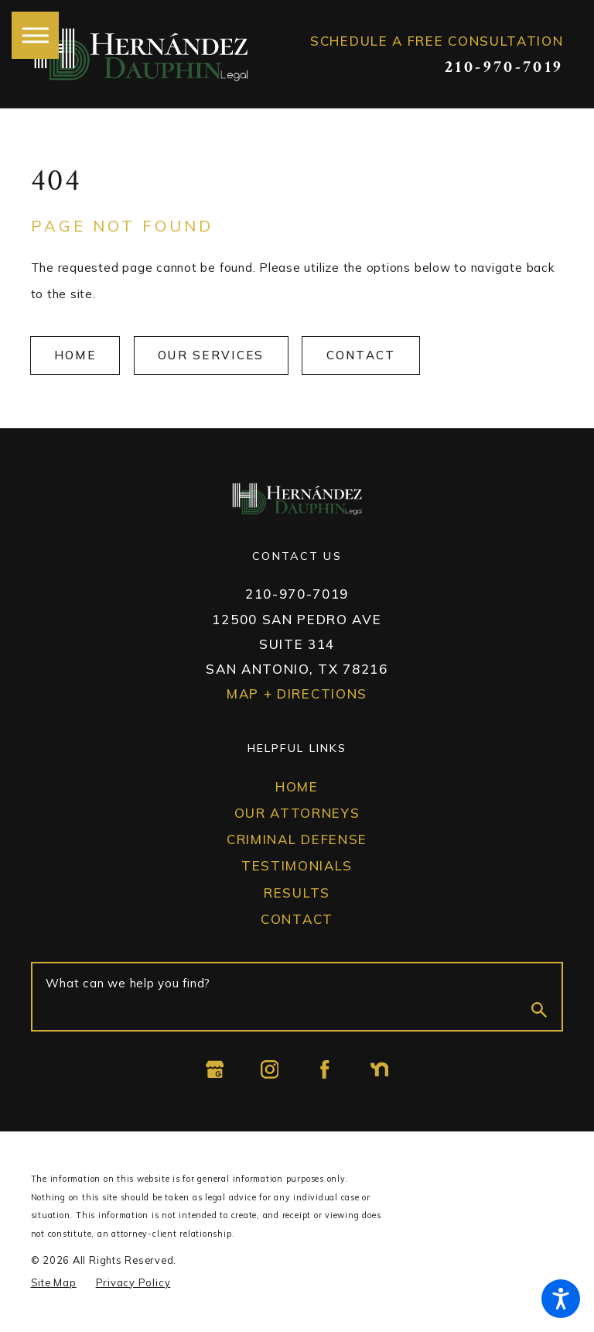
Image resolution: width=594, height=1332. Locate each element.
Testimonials (297, 865)
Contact (361, 355)
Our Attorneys (297, 813)
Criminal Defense (297, 839)
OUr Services (211, 355)
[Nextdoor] (379, 1069)
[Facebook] (325, 1069)
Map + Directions (297, 693)
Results (297, 892)
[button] (560, 1298)
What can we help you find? (128, 983)
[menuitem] (297, 787)
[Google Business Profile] (215, 1069)
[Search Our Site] (539, 1012)
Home (75, 355)
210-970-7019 (504, 67)
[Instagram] (270, 1069)
